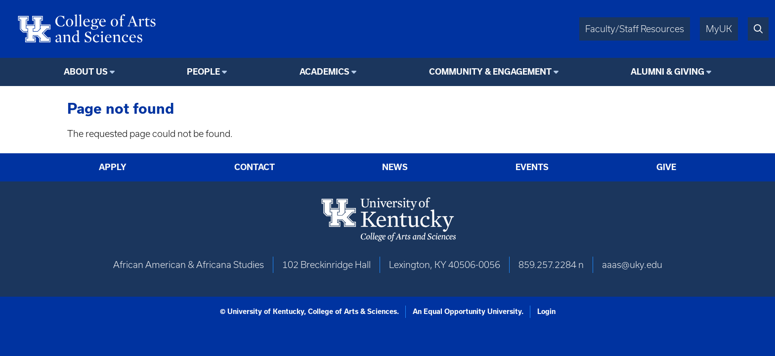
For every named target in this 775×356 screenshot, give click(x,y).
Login (546, 311)
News (395, 167)
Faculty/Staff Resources (634, 29)
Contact (254, 167)
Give (666, 167)
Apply (113, 167)
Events (532, 167)
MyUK (719, 29)
